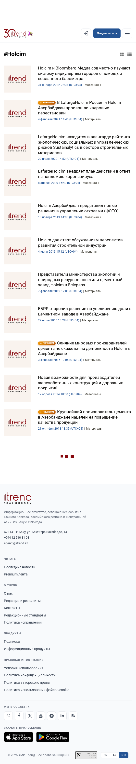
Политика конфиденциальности (30, 675)
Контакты (12, 608)
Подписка (12, 641)
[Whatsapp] (8, 715)
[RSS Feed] (73, 715)
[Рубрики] (127, 33)
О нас (8, 593)
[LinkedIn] (62, 715)
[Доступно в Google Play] (52, 737)
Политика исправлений (23, 622)
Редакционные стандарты (25, 615)
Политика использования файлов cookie (36, 690)
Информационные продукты (27, 649)
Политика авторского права (27, 682)
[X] (29, 715)
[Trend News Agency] (17, 498)
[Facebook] (19, 715)
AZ (115, 755)
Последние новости (19, 567)
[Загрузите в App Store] (18, 737)
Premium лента (16, 574)
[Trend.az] (18, 33)
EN (106, 755)
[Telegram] (51, 715)
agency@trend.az (16, 543)
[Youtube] (40, 715)
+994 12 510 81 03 (16, 537)
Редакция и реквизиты (22, 601)
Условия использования (23, 668)
